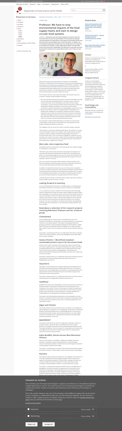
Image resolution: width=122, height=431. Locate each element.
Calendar (20, 22)
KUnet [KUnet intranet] (97, 1)
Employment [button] (55, 4)
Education (21, 39)
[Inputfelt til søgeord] (87, 10)
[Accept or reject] (29, 409)
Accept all (48, 424)
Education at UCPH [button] (22, 4)
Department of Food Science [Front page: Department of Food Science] (27, 17)
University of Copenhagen (57, 85)
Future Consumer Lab (24, 51)
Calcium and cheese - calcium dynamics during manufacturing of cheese (94, 36)
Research (20, 26)
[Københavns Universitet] (19, 10)
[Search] (104, 10)
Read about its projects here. (93, 117)
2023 (20, 35)
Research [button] (32, 4)
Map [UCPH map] (82, 1)
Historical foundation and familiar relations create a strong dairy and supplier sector (93, 26)
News (19, 29)
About (19, 20)
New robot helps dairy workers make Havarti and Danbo (95, 45)
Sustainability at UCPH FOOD (26, 43)
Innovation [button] (46, 4)
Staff (19, 41)
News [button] (39, 4)
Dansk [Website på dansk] (102, 1)
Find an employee (89, 1)
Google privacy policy (33, 403)
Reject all (31, 424)
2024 (20, 33)
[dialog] (61, 403)
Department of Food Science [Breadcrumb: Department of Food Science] (46, 16)
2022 (20, 37)
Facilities (20, 24)
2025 (20, 31)
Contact (20, 45)
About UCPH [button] (65, 4)
